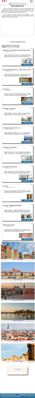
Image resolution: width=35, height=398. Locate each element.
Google (17, 394)
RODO (22, 396)
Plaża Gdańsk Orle (17, 369)
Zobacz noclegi (27, 64)
